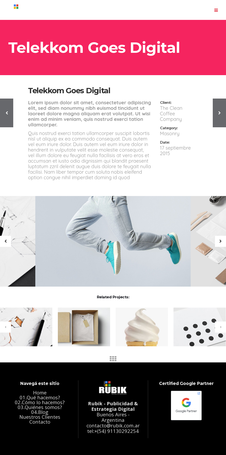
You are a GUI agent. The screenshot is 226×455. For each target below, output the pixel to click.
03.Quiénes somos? (40, 407)
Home (40, 392)
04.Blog (39, 411)
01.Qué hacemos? (40, 397)
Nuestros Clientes (39, 416)
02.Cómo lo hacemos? (40, 402)
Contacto (39, 421)
